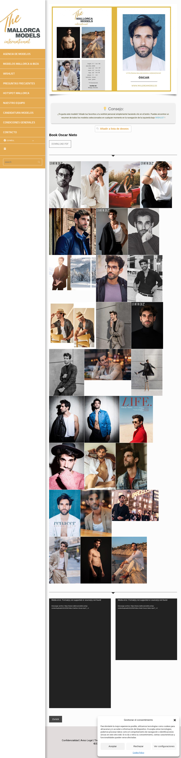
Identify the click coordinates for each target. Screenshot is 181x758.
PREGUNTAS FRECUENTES (19, 83)
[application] (80, 653)
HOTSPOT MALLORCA (16, 93)
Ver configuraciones (164, 746)
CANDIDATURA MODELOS (18, 113)
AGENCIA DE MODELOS (17, 54)
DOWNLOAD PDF (60, 144)
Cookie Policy (138, 753)
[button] (174, 720)
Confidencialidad (70, 740)
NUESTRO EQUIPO (14, 103)
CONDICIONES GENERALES (19, 122)
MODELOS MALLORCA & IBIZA (21, 64)
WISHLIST (9, 73)
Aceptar (113, 746)
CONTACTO (10, 132)
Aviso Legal (86, 740)
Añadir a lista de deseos (112, 128)
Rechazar (138, 746)
